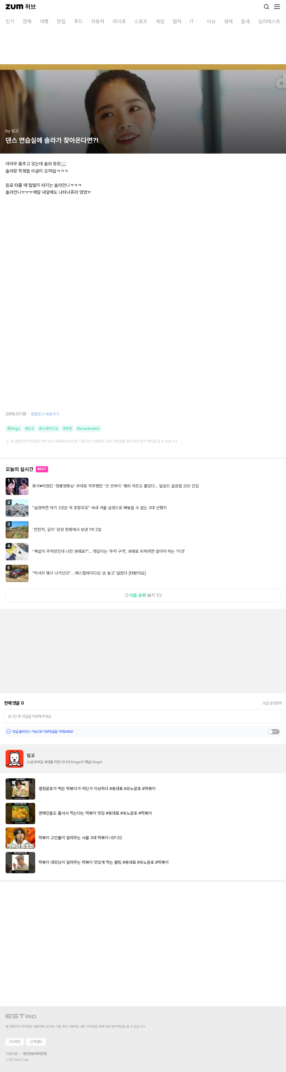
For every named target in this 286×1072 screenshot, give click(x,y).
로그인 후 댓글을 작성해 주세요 (29, 716)
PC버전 (14, 1042)
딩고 (31, 755)
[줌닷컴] (14, 6)
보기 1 (143, 595)
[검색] (266, 6)
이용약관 (12, 1054)
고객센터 (36, 1042)
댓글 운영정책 (272, 703)
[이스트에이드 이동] (21, 1017)
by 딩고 (12, 130)
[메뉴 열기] (277, 6)
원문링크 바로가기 (45, 414)
